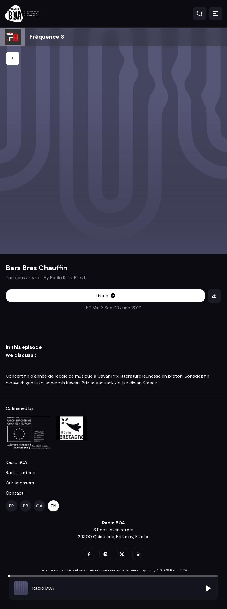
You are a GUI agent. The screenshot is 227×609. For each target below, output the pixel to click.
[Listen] (105, 295)
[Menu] (215, 13)
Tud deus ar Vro (22, 278)
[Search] (199, 13)
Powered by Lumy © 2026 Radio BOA (156, 570)
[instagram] (105, 554)
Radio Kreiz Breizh (68, 278)
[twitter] (122, 554)
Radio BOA (16, 462)
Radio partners (21, 473)
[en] (53, 506)
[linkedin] (138, 554)
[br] (25, 506)
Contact (14, 493)
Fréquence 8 (47, 36)
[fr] (11, 506)
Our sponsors (20, 483)
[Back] (12, 58)
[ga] (39, 506)
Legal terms (49, 570)
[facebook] (89, 554)
